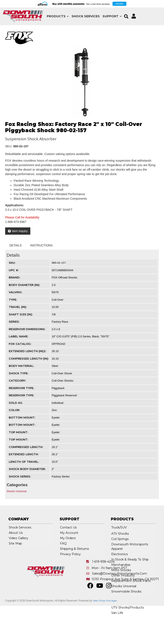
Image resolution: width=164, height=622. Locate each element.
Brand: (14, 277)
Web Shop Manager (105, 600)
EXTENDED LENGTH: (23, 454)
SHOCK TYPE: (18, 373)
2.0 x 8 (56, 329)
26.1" (55, 454)
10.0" (55, 461)
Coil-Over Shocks (62, 380)
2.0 (54, 285)
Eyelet (55, 417)
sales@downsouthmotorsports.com (119, 573)
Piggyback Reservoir (64, 395)
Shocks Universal (16, 491)
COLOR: (14, 410)
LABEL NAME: (18, 336)
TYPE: (13, 299)
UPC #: (14, 270)
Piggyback (58, 388)
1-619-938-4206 (103, 561)
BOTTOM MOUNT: (22, 417)
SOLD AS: (16, 402)
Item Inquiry (20, 231)
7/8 (54, 314)
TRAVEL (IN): (18, 307)
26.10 (55, 351)
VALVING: (15, 292)
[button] (54, 16)
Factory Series (61, 476)
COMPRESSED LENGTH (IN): (29, 358)
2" (53, 469)
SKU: (8, 146)
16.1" (55, 447)
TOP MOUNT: (18, 432)
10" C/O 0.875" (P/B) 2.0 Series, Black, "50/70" (80, 336)
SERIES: (14, 321)
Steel (55, 365)
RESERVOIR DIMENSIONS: (27, 329)
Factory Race (60, 321)
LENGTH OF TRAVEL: (24, 461)
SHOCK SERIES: (20, 476)
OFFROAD (58, 343)
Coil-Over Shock (62, 373)
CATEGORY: (17, 380)
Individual (57, 402)
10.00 (55, 307)
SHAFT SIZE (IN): (21, 314)
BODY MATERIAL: (21, 365)
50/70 (55, 292)
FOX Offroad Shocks (64, 277)
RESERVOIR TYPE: (21, 388)
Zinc (54, 410)
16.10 (55, 358)
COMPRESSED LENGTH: (26, 447)
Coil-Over (57, 299)
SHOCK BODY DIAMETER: (27, 469)
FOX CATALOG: (20, 343)
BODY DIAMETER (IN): (24, 285)
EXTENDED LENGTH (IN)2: (27, 351)
